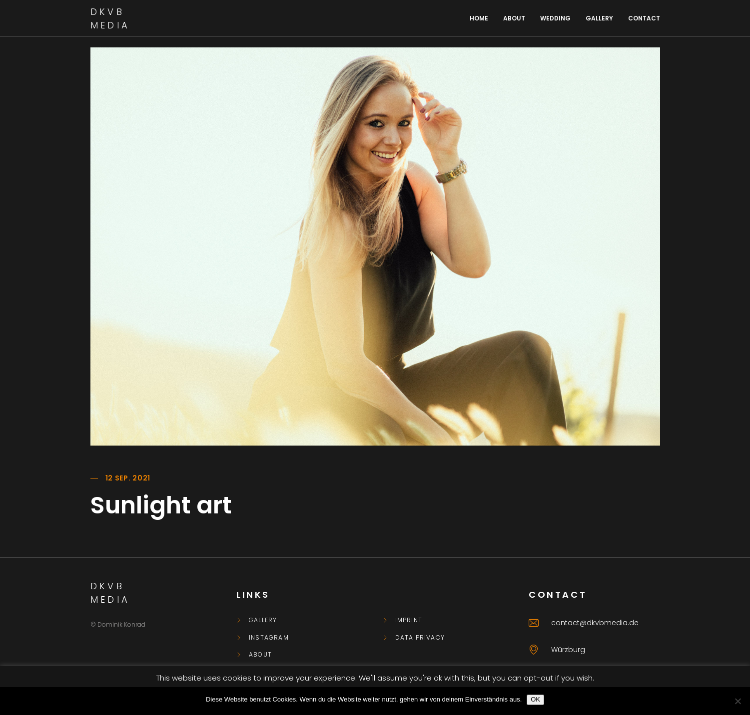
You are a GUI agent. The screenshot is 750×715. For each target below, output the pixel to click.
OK (535, 699)
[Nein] (738, 701)
